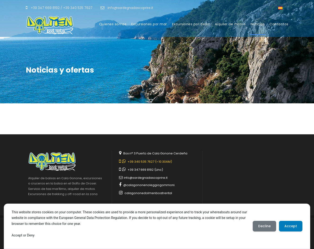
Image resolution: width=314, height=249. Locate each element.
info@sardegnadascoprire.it (146, 177)
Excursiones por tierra (191, 24)
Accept (290, 226)
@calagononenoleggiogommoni (149, 185)
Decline (263, 226)
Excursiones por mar (149, 24)
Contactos (279, 24)
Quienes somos (113, 24)
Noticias (258, 24)
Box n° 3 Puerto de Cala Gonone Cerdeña (155, 153)
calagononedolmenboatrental (148, 193)
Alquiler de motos (230, 24)
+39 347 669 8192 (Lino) (145, 169)
